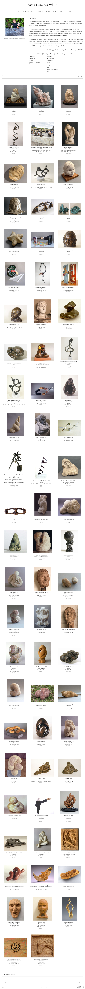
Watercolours (73, 54)
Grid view (78, 76)
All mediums (50, 58)
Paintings (52, 54)
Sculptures (65, 54)
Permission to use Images (50, 982)
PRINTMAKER (51, 8)
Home (17, 11)
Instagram (78, 987)
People (31, 60)
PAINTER (32, 8)
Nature (31, 64)
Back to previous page (6, 982)
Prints (58, 54)
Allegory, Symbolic (34, 62)
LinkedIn (80, 987)
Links (61, 11)
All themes (32, 58)
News (54, 11)
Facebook (83, 987)
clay (48, 67)
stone (48, 64)
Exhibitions (40, 11)
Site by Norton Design (43, 987)
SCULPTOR (41, 8)
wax (48, 71)
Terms (23, 987)
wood (48, 66)
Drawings (45, 54)
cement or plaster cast (52, 69)
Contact (34, 987)
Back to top (78, 982)
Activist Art (38, 54)
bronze (48, 62)
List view (81, 76)
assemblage (50, 60)
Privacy (28, 987)
